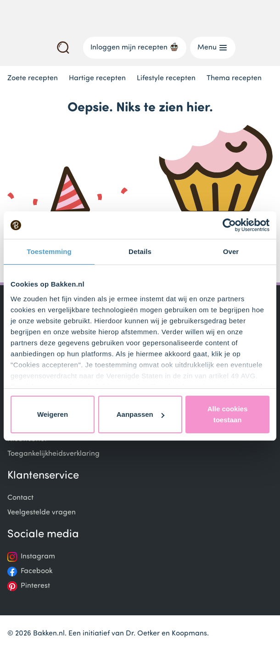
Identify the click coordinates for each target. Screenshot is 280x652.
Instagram (38, 556)
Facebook (36, 571)
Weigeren (52, 414)
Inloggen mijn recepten (134, 46)
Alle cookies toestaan (227, 414)
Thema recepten (234, 78)
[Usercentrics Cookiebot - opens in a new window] (229, 225)
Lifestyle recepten (166, 78)
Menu (212, 47)
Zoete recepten (32, 78)
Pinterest (35, 586)
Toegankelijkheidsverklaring (53, 454)
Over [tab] (231, 251)
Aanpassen (140, 414)
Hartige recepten (97, 78)
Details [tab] (140, 251)
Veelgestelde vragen (41, 512)
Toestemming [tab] (49, 251)
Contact (20, 498)
